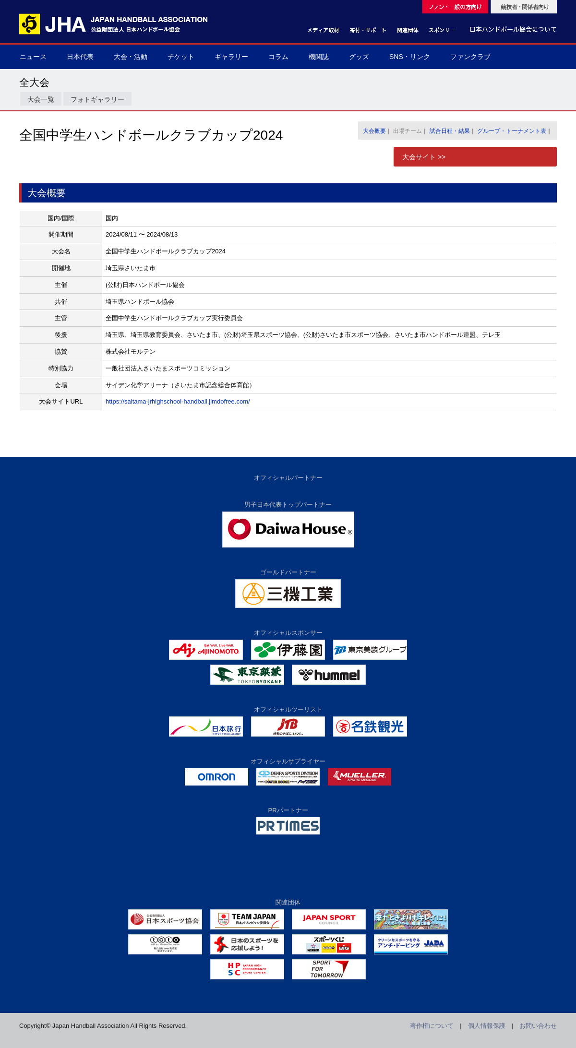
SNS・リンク (409, 56)
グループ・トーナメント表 (511, 131)
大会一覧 (40, 99)
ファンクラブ (470, 56)
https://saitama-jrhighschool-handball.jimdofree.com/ (178, 401)
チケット (181, 56)
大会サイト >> (423, 157)
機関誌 (319, 56)
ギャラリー (231, 56)
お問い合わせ (538, 1025)
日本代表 (80, 56)
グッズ (359, 56)
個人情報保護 (486, 1025)
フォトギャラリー (97, 99)
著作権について (432, 1025)
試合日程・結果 (450, 131)
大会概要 (374, 131)
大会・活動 (130, 56)
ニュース (33, 56)
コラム (278, 56)
